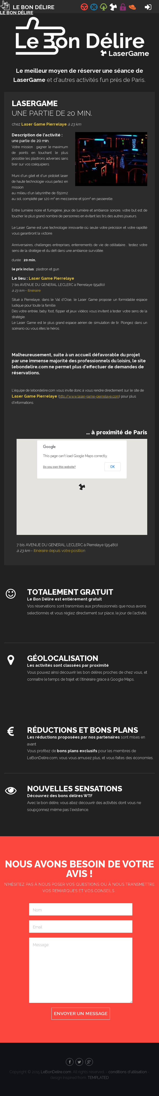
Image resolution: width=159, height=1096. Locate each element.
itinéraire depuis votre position (59, 550)
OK (112, 467)
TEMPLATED (98, 1077)
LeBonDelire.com (56, 1072)
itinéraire (34, 290)
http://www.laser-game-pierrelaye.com (89, 396)
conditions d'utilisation (127, 1072)
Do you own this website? (59, 467)
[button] (82, 486)
